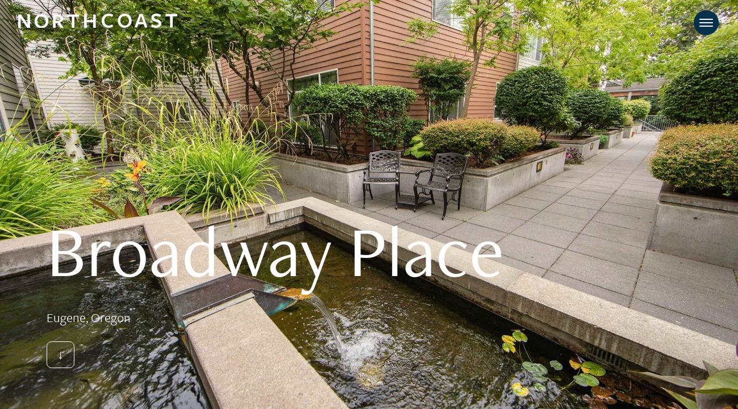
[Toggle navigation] (706, 22)
